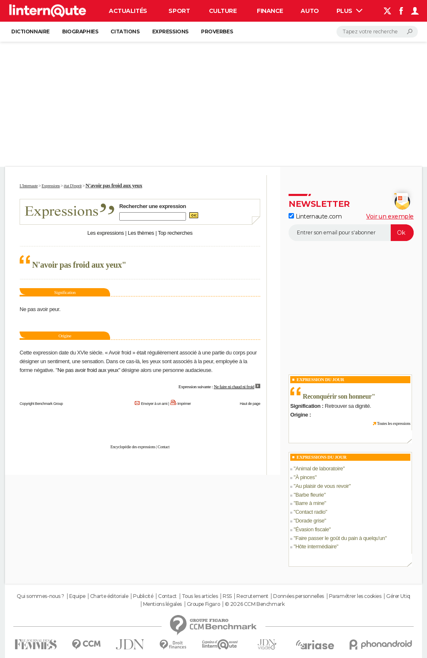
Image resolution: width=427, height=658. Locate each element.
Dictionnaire (30, 31)
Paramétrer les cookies (355, 596)
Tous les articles (200, 596)
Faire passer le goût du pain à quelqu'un (340, 538)
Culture (223, 11)
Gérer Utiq (398, 596)
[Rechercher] (377, 32)
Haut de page (250, 404)
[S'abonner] (351, 232)
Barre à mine (309, 503)
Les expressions (105, 233)
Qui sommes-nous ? (40, 596)
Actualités (128, 11)
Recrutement (252, 596)
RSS (227, 596)
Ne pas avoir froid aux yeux (88, 370)
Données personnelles (298, 596)
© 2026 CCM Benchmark (255, 604)
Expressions (170, 31)
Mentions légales (162, 604)
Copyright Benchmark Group (41, 404)
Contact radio (310, 512)
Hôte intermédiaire (316, 546)
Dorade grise (309, 520)
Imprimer (184, 404)
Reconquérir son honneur (337, 396)
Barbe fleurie (309, 495)
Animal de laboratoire (319, 468)
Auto (310, 11)
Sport (179, 11)
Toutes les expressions (393, 423)
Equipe (77, 596)
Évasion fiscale (312, 529)
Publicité (143, 596)
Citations (125, 31)
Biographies (80, 31)
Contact (163, 447)
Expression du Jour (320, 379)
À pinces (305, 477)
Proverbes (217, 31)
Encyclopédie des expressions (133, 447)
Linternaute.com (315, 216)
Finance (270, 11)
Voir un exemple (390, 216)
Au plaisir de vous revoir (322, 486)
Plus (349, 11)
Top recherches (175, 233)
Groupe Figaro (203, 604)
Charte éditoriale (109, 596)
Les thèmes (141, 233)
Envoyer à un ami (154, 404)
